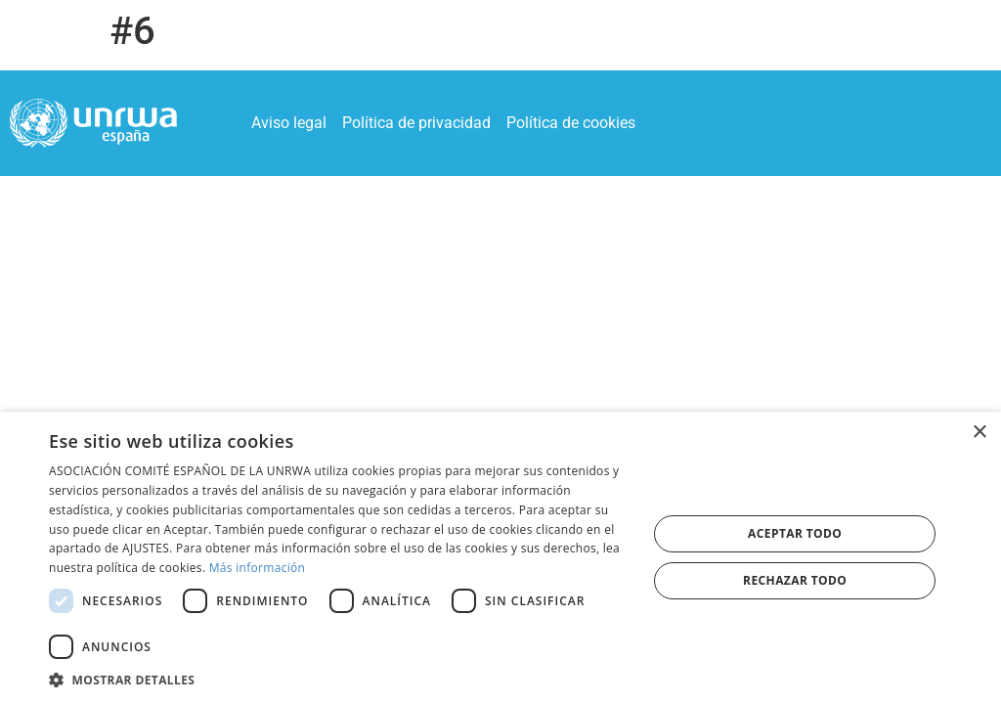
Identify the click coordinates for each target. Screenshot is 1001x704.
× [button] (979, 432)
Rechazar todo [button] (795, 580)
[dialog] (500, 558)
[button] (339, 679)
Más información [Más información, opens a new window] (257, 567)
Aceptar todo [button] (795, 533)
